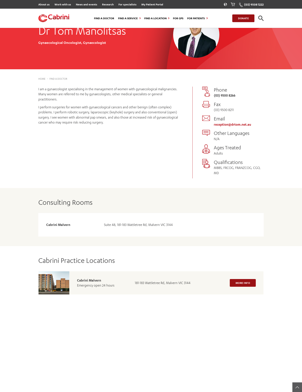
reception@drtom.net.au (232, 124)
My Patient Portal (152, 4)
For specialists (127, 4)
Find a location (155, 18)
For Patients (196, 18)
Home (41, 78)
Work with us (63, 4)
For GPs (178, 18)
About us (44, 4)
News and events (86, 4)
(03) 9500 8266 (224, 95)
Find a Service (128, 18)
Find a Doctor (104, 18)
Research (108, 4)
